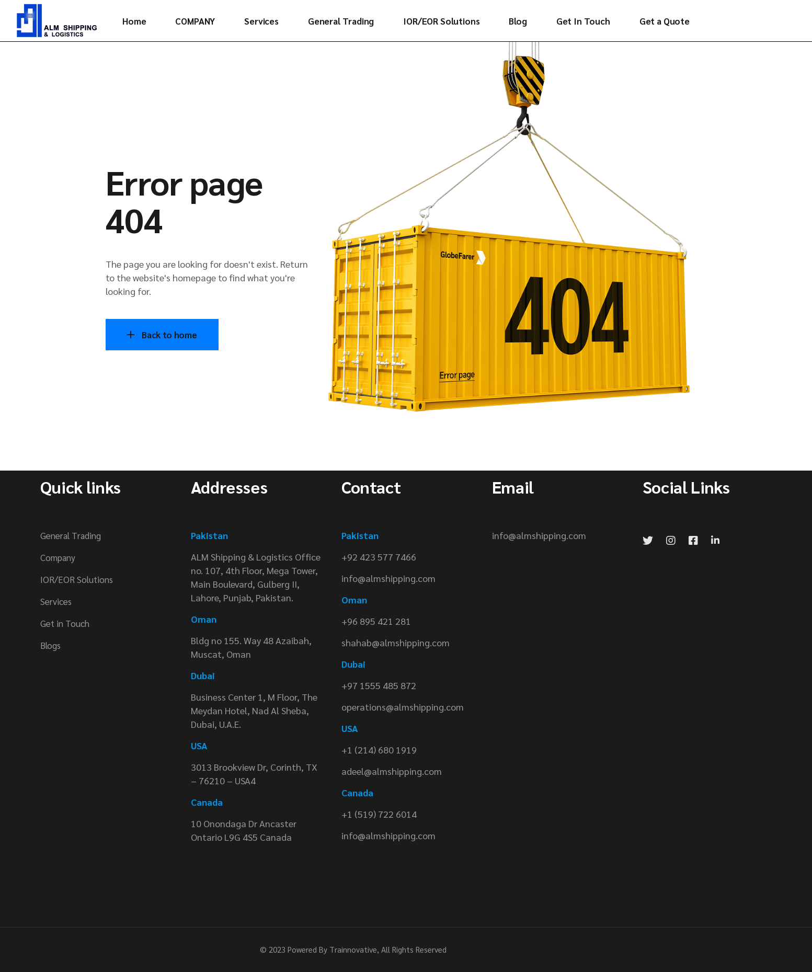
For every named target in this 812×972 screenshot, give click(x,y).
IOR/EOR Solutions (76, 579)
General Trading (70, 535)
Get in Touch (64, 623)
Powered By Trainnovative (332, 949)
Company (57, 557)
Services (56, 601)
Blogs (50, 645)
